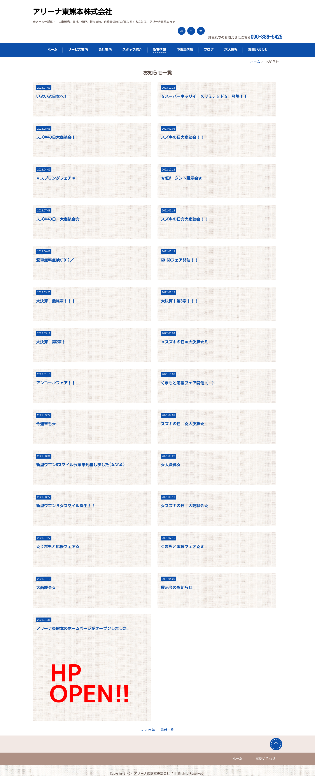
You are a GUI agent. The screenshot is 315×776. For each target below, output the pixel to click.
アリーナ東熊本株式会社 (72, 11)
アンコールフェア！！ (55, 383)
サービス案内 (78, 49)
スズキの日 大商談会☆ (57, 219)
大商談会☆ (46, 587)
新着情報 (159, 49)
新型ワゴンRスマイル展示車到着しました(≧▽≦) (80, 465)
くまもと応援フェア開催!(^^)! (188, 383)
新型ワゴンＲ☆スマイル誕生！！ (65, 506)
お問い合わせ (258, 49)
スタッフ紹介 (132, 49)
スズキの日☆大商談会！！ (184, 219)
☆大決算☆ (170, 465)
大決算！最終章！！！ (55, 301)
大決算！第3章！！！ (179, 301)
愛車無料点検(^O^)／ (55, 260)
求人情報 (230, 49)
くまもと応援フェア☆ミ (182, 547)
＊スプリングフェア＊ (55, 178)
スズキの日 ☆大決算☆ (182, 424)
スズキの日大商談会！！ (182, 137)
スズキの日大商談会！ (55, 137)
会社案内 (105, 49)
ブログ (209, 49)
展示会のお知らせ (176, 587)
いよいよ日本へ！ (52, 96)
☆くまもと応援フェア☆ (57, 547)
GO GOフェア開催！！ (179, 260)
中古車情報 (185, 49)
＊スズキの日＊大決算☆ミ (184, 342)
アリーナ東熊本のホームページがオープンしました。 (83, 628)
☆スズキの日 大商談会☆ (184, 506)
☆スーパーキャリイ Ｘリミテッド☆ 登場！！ (204, 96)
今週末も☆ (46, 424)
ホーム (52, 49)
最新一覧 (167, 730)
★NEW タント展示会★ (181, 178)
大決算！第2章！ (51, 342)
